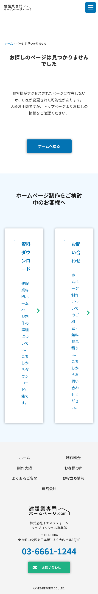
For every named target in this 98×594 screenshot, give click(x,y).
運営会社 (49, 488)
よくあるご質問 (24, 478)
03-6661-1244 (49, 551)
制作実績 (24, 468)
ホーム (9, 43)
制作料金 (73, 457)
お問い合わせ (51, 567)
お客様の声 (73, 468)
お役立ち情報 (73, 478)
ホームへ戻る (49, 146)
